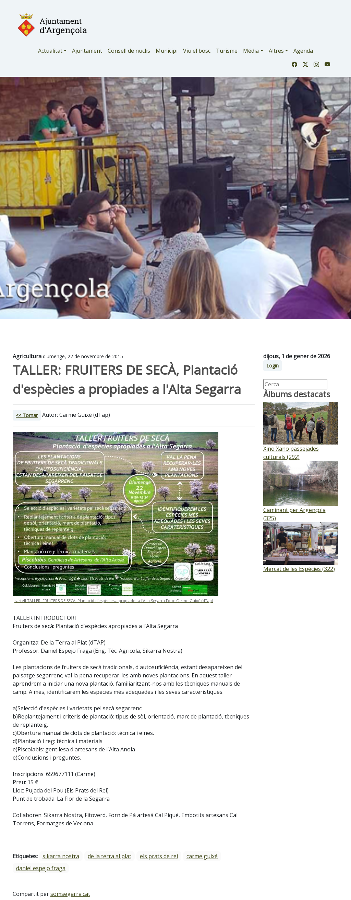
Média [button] (251, 50)
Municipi (167, 50)
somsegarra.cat (70, 894)
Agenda (303, 50)
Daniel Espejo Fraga (40, 868)
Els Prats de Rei (159, 856)
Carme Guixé (202, 856)
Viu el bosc (196, 50)
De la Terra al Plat (109, 856)
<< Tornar (27, 415)
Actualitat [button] (50, 50)
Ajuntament (87, 50)
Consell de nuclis (129, 50)
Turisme (227, 50)
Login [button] (272, 365)
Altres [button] (276, 50)
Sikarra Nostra (61, 856)
